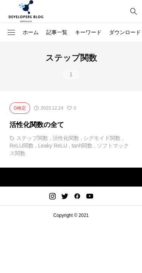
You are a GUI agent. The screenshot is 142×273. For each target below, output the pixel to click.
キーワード (88, 32)
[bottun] (133, 11)
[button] (11, 32)
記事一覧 (56, 32)
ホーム (31, 32)
